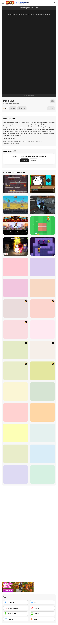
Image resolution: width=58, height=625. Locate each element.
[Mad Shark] (15, 308)
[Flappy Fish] (15, 391)
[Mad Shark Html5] (42, 433)
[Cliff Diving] (15, 454)
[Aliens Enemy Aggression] (42, 205)
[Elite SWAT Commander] (42, 267)
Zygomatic (38, 141)
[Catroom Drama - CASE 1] (42, 184)
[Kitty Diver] (42, 454)
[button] (9, 138)
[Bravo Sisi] (42, 308)
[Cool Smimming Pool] (15, 329)
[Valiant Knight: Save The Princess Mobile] (15, 184)
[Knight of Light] (42, 246)
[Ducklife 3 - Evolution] (42, 329)
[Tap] (42, 619)
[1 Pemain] (15, 602)
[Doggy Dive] (15, 412)
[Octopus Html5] (42, 391)
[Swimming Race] (15, 350)
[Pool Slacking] (42, 370)
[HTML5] (42, 608)
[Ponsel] (42, 613)
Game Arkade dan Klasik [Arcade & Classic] (17, 141)
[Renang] (15, 619)
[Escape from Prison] (15, 267)
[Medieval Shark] (42, 350)
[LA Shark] (42, 474)
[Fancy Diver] (42, 412)
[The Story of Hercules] (42, 288)
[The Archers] (15, 205)
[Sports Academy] (15, 370)
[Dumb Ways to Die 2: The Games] (15, 474)
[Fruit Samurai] (15, 288)
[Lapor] (51, 108)
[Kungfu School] (15, 225)
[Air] (42, 602)
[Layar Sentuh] (15, 613)
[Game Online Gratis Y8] (10, 3)
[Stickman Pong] (42, 225)
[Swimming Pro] (15, 433)
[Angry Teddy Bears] (15, 246)
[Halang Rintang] (15, 608)
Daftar (24, 160)
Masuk (33, 160)
